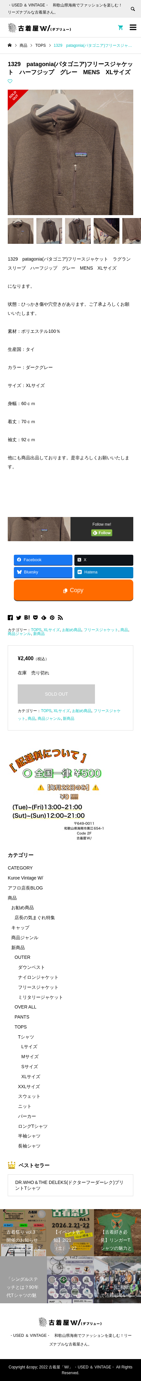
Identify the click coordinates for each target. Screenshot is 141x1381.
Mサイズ (30, 1056)
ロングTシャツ (33, 1126)
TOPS (36, 630)
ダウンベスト (31, 967)
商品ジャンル (19, 633)
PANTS (21, 1016)
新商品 (39, 633)
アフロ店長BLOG (25, 887)
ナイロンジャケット (38, 977)
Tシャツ (26, 1036)
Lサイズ (29, 1046)
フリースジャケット (101, 630)
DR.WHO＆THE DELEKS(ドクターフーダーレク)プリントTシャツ (69, 1185)
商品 (124, 630)
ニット (25, 1106)
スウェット (29, 1096)
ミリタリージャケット (40, 997)
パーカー (27, 1116)
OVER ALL (25, 1006)
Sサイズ (29, 1066)
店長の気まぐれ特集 (34, 917)
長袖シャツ (29, 1145)
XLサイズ (51, 630)
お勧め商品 (71, 630)
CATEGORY (20, 867)
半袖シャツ (29, 1135)
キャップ (20, 927)
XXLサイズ (29, 1086)
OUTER (22, 957)
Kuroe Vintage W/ (25, 877)
